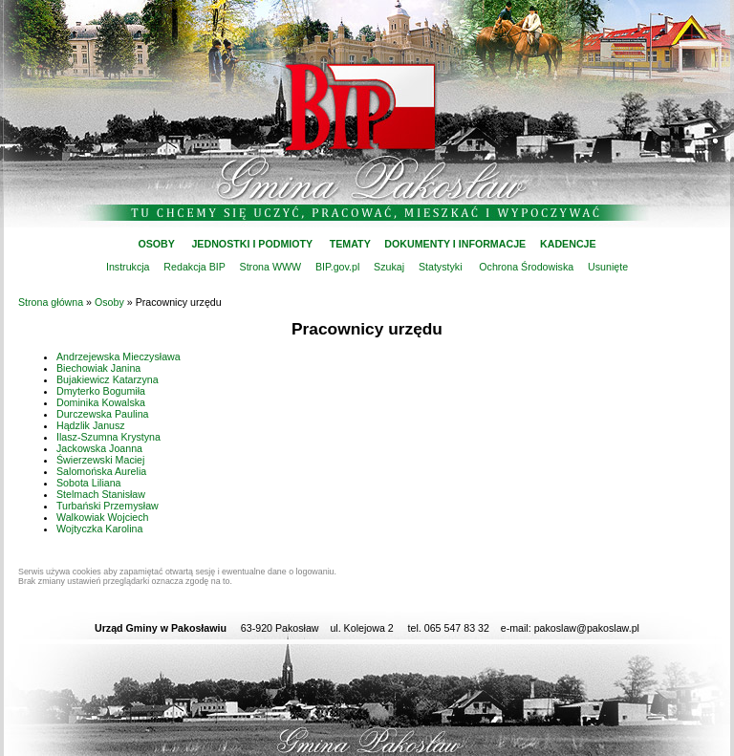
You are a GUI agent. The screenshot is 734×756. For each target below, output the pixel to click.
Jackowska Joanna (99, 448)
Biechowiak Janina (98, 368)
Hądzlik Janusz (90, 425)
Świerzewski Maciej (100, 459)
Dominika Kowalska (100, 402)
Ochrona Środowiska (526, 266)
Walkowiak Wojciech (102, 517)
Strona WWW (271, 266)
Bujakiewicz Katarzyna (107, 379)
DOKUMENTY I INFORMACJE (455, 243)
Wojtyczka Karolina (99, 528)
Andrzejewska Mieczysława (118, 356)
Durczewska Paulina (102, 414)
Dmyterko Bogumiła (100, 391)
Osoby (109, 302)
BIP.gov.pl (337, 266)
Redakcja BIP (194, 266)
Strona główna (50, 302)
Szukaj (389, 266)
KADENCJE (568, 243)
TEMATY (350, 243)
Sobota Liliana (88, 482)
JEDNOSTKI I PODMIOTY (252, 243)
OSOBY (156, 243)
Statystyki (441, 266)
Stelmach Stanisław (100, 494)
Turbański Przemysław (107, 505)
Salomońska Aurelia (101, 471)
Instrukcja (128, 266)
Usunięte (608, 266)
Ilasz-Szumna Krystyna (108, 437)
